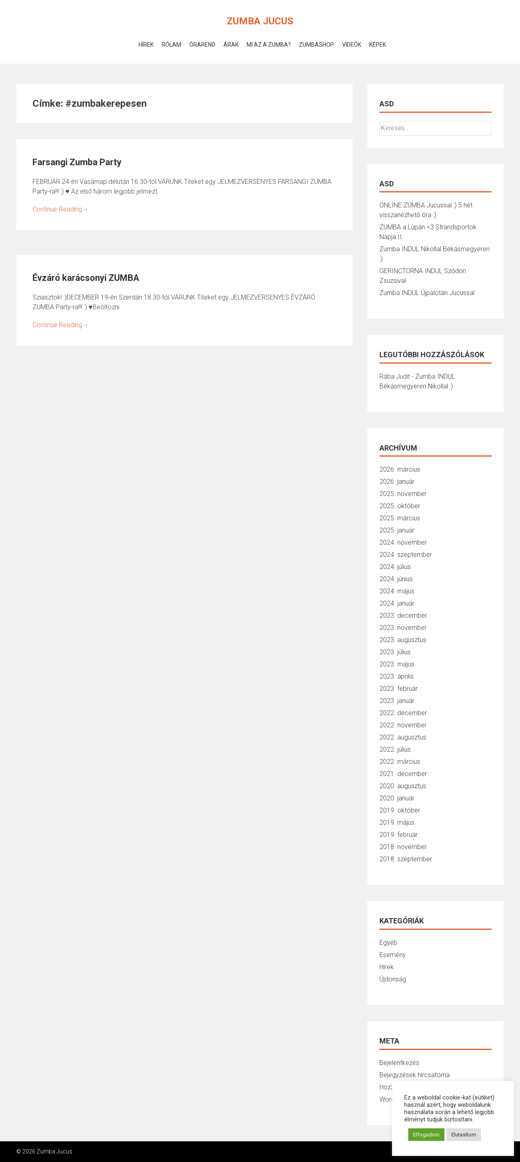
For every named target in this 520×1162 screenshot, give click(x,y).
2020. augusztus (402, 786)
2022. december (403, 713)
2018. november (403, 847)
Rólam (171, 44)
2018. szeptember (405, 859)
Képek (377, 44)
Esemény (392, 955)
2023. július (395, 652)
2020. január (396, 798)
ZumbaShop (316, 44)
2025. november (403, 494)
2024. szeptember (405, 554)
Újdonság (392, 979)
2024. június (396, 579)
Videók (351, 44)
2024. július (395, 567)
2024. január (396, 603)
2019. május (396, 822)
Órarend (202, 44)
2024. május (396, 591)
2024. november (403, 542)
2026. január (396, 481)
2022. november (403, 725)
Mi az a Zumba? (269, 44)
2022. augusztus (402, 737)
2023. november (403, 628)
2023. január (396, 701)
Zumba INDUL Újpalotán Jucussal (426, 293)
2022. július (395, 749)
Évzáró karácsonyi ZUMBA (85, 278)
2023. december (403, 615)
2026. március (399, 469)
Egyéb (388, 942)
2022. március (399, 761)
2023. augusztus (402, 640)
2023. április (396, 676)
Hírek (146, 44)
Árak (230, 44)
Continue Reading (60, 209)
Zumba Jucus (260, 21)
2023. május (396, 664)
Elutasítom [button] (463, 1135)
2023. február (398, 688)
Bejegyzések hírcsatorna (414, 1075)
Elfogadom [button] (426, 1135)
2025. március (399, 518)
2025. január (396, 530)
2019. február (398, 835)
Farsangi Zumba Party (76, 162)
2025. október (399, 506)
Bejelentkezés (399, 1063)
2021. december (403, 774)
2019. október (399, 810)
